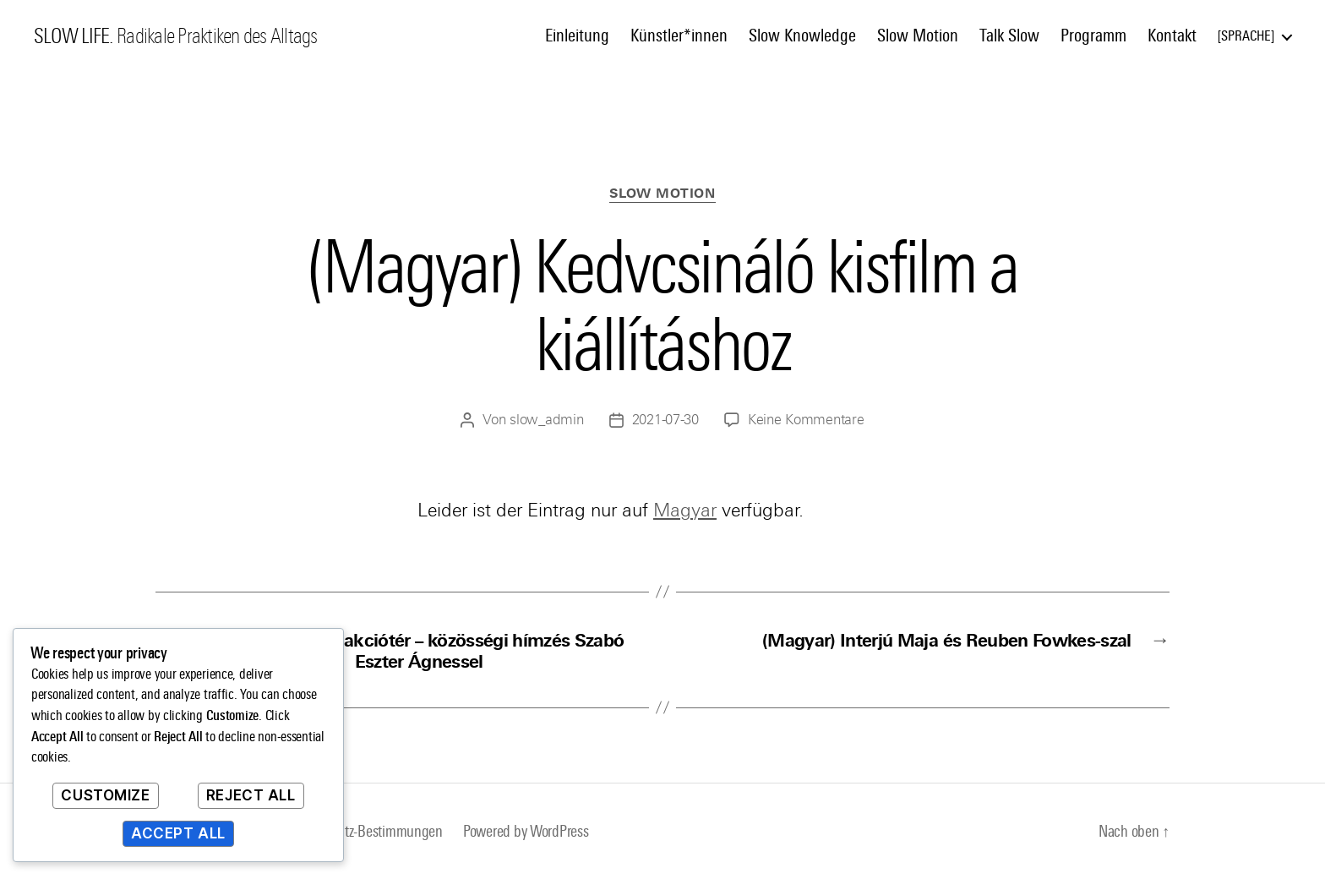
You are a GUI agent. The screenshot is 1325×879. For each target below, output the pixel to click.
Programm (1093, 35)
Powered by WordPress (526, 831)
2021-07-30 (665, 420)
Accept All (178, 833)
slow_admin (546, 420)
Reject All (251, 795)
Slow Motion (917, 35)
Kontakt (1172, 35)
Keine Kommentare (806, 420)
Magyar (685, 510)
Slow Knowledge (802, 35)
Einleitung (577, 35)
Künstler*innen (679, 35)
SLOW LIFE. (73, 36)
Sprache (1246, 36)
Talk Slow (1009, 35)
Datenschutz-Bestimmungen (364, 831)
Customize (105, 795)
